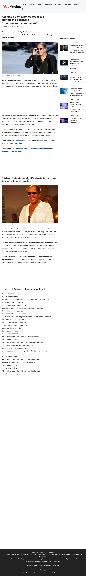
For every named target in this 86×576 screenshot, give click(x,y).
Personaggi (48, 4)
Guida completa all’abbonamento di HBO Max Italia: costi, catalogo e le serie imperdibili (77, 63)
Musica (76, 4)
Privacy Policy (43, 552)
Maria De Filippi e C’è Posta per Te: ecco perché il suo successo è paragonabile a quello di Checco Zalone (77, 107)
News (24, 4)
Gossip (39, 4)
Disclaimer (51, 552)
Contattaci (55, 565)
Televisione (58, 4)
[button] (23, 9)
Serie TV (68, 4)
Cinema (31, 4)
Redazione (34, 552)
